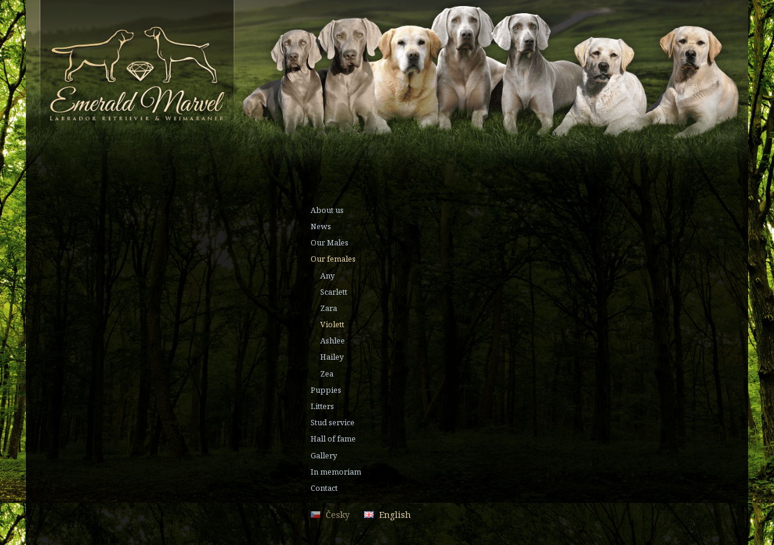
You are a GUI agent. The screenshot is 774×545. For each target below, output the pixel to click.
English (395, 514)
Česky (338, 514)
